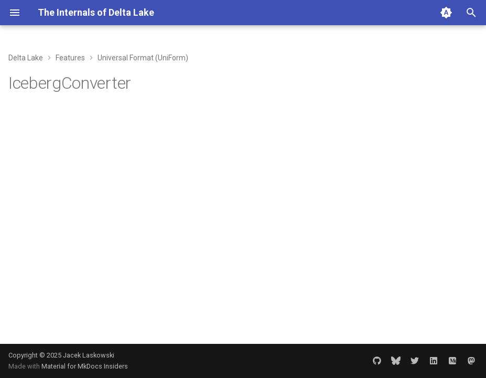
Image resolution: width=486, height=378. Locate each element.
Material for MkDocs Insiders (84, 366)
